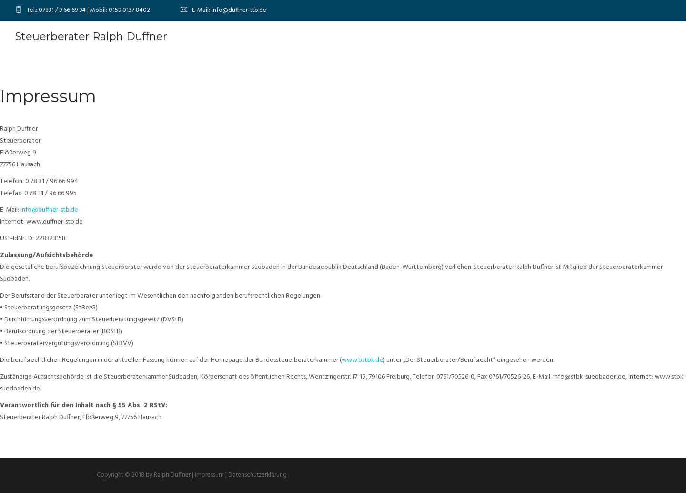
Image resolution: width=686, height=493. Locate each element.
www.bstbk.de (362, 360)
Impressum (209, 475)
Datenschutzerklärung (257, 475)
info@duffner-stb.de (49, 210)
